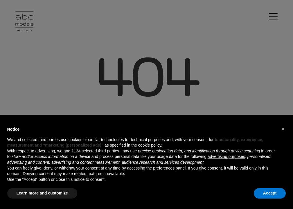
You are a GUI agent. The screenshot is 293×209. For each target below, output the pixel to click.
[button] (283, 129)
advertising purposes (226, 156)
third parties (108, 151)
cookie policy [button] (149, 145)
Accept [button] (270, 193)
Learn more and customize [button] (42, 193)
